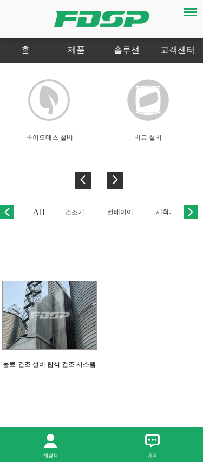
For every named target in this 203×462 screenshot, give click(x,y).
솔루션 (127, 50)
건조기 (74, 212)
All (38, 212)
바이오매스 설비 (49, 137)
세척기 (165, 212)
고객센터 (177, 50)
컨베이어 (120, 212)
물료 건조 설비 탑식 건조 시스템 (49, 364)
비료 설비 (148, 137)
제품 (76, 50)
